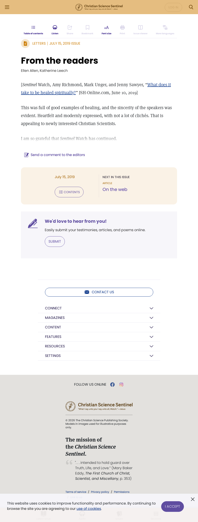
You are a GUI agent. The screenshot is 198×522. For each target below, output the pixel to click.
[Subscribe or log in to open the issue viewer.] (140, 30)
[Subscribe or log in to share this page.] (70, 30)
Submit (55, 241)
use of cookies (89, 508)
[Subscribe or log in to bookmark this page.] (87, 30)
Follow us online (90, 384)
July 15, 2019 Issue (64, 43)
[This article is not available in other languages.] (165, 30)
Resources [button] (55, 346)
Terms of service (75, 492)
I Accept (172, 506)
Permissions (121, 492)
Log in (173, 7)
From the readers (59, 60)
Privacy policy (100, 492)
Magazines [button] (55, 317)
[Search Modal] (191, 7)
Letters (39, 43)
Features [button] (53, 336)
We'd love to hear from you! (76, 221)
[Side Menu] (7, 7)
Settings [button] (53, 355)
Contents (69, 192)
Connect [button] (53, 308)
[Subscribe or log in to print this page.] (122, 30)
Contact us (99, 292)
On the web (115, 189)
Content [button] (53, 327)
